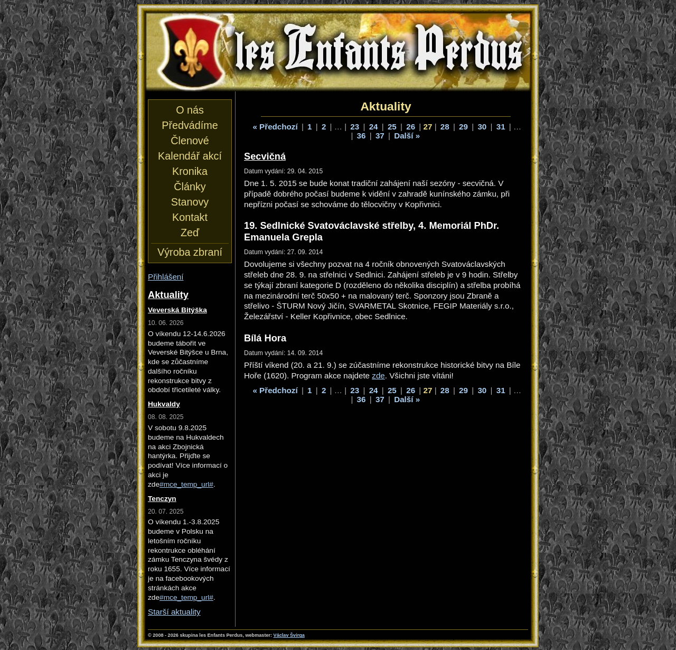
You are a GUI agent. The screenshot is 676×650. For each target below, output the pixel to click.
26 (410, 126)
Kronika (190, 171)
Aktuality (168, 294)
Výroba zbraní (189, 252)
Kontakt (190, 217)
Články (189, 186)
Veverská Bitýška (177, 310)
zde (378, 375)
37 (379, 135)
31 (500, 126)
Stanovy (190, 202)
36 (361, 135)
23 (354, 126)
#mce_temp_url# (186, 484)
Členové (190, 140)
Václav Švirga (289, 635)
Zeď (190, 232)
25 (392, 126)
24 (373, 126)
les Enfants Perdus (338, 51)
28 (444, 126)
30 (481, 126)
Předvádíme (190, 125)
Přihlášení (166, 276)
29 (463, 126)
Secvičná (265, 156)
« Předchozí (274, 126)
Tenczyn (162, 499)
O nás (190, 110)
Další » (407, 135)
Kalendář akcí (190, 156)
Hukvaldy (164, 404)
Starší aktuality (174, 611)
